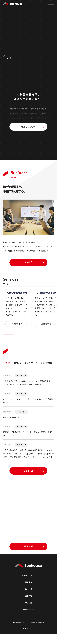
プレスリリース (31, 363)
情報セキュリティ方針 (37, 623)
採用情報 (28, 595)
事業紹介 (28, 582)
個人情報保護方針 (18, 623)
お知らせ (17, 363)
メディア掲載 (46, 363)
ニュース (28, 589)
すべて (8, 363)
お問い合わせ (28, 609)
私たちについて (28, 575)
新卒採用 (28, 602)
